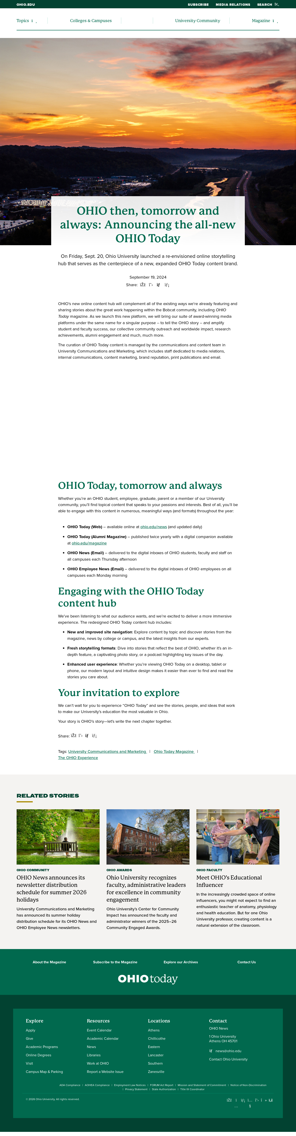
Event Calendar (99, 1030)
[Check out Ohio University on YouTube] (250, 1103)
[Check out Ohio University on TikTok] (264, 1100)
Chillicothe (157, 1038)
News (91, 1046)
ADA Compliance (69, 1085)
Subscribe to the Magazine (115, 962)
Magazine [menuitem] (261, 20)
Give (29, 1038)
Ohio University (45, 1099)
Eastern (154, 1046)
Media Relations (233, 4)
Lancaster (155, 1054)
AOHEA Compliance (97, 1085)
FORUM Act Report (161, 1085)
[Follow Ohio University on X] (257, 1100)
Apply (30, 1030)
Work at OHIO (98, 1063)
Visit (29, 1063)
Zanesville (156, 1071)
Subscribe (198, 4)
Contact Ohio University (228, 1059)
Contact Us (246, 962)
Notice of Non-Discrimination (248, 1085)
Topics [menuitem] (23, 20)
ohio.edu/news (153, 527)
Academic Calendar (102, 1038)
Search (268, 4)
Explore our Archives (181, 962)
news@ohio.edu (228, 1051)
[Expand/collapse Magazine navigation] (275, 20)
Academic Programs (42, 1046)
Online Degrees (38, 1054)
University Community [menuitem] (197, 20)
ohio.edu (26, 4)
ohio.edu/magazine (89, 543)
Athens (154, 1030)
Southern (155, 1063)
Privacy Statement (136, 1089)
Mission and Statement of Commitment (202, 1085)
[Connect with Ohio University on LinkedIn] (243, 1100)
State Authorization (164, 1089)
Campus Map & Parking (44, 1071)
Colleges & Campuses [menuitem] (91, 20)
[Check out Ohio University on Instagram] (236, 1106)
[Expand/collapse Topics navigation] (34, 20)
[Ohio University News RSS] (271, 1100)
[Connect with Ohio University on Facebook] (229, 1100)
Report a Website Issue (105, 1071)
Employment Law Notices (130, 1085)
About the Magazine (49, 962)
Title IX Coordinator (192, 1089)
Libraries (94, 1054)
